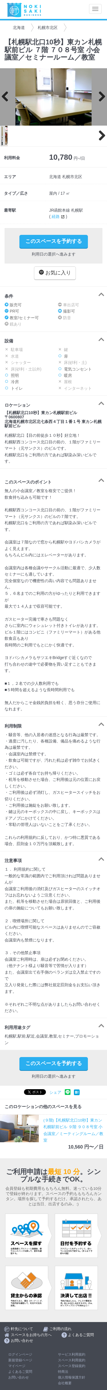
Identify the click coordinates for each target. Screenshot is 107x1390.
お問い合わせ (18, 1377)
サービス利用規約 (71, 1354)
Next (100, 97)
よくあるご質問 (20, 1372)
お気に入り (55, 273)
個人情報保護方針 (71, 1377)
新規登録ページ (20, 1360)
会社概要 (65, 1383)
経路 (59, 216)
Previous (7, 97)
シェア (55, 1092)
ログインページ (20, 1354)
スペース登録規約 (71, 1366)
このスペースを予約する (53, 241)
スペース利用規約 (71, 1360)
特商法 (63, 1372)
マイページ (16, 1366)
